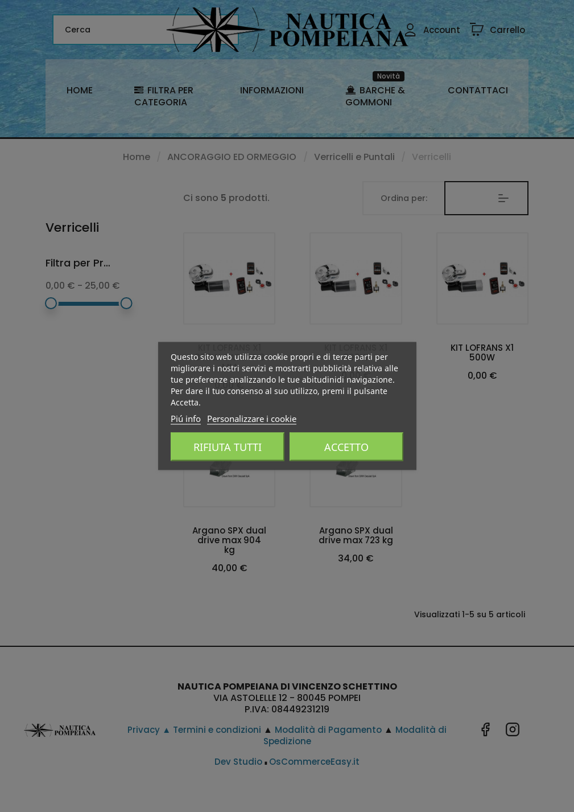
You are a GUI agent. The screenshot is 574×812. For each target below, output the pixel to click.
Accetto (346, 447)
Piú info (186, 418)
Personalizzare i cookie (251, 418)
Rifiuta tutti (227, 447)
